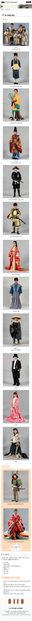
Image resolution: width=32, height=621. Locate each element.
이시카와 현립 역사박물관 (9, 2)
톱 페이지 (2, 9)
